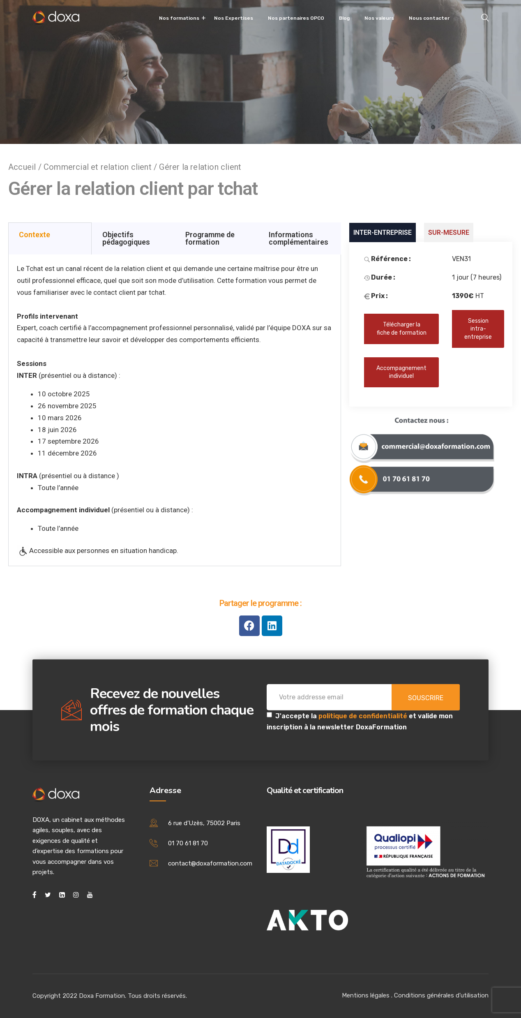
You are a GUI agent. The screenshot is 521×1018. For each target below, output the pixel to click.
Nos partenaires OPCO (296, 18)
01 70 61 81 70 (188, 843)
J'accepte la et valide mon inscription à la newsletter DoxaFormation (360, 721)
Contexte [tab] (34, 234)
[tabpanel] (174, 410)
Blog (344, 18)
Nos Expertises (233, 18)
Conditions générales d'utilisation (441, 995)
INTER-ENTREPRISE (382, 232)
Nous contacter (429, 18)
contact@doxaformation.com (210, 863)
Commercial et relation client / (101, 167)
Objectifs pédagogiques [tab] (126, 238)
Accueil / (26, 167)
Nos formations (179, 18)
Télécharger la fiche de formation (401, 328)
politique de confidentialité (363, 716)
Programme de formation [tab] (210, 238)
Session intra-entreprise (478, 328)
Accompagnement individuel (401, 372)
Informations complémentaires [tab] (298, 238)
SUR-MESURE (448, 232)
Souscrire (425, 698)
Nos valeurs (379, 18)
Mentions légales (366, 995)
